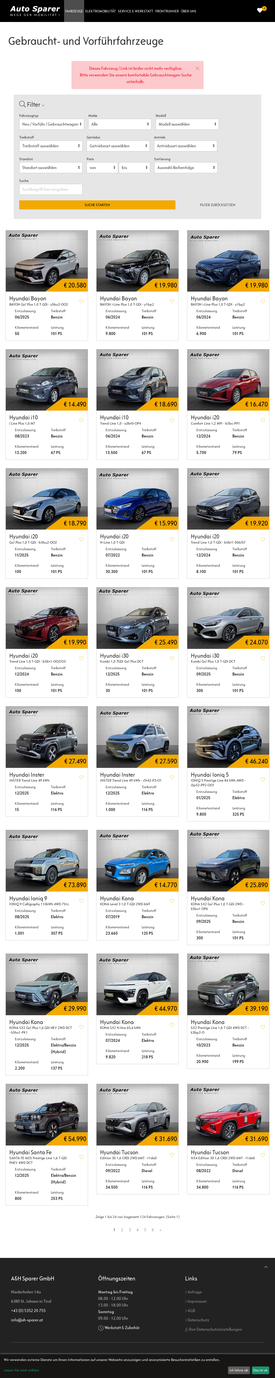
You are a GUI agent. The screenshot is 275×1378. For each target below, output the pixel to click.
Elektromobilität (100, 11)
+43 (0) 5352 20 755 (28, 1310)
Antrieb (160, 137)
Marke (92, 115)
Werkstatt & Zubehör (122, 1327)
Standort (26, 159)
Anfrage (193, 1291)
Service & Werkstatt (135, 11)
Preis (90, 159)
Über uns (188, 11)
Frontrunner (167, 11)
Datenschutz (197, 1319)
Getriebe (93, 137)
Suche (24, 180)
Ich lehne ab (238, 1370)
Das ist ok (260, 1370)
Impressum (196, 1301)
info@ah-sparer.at (27, 1319)
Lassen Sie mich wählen (21, 1370)
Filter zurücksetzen (217, 205)
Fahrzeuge (74, 11)
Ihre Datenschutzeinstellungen (213, 1329)
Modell (161, 115)
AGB (190, 1310)
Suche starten (97, 205)
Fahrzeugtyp (28, 115)
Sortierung (162, 159)
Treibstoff (26, 137)
